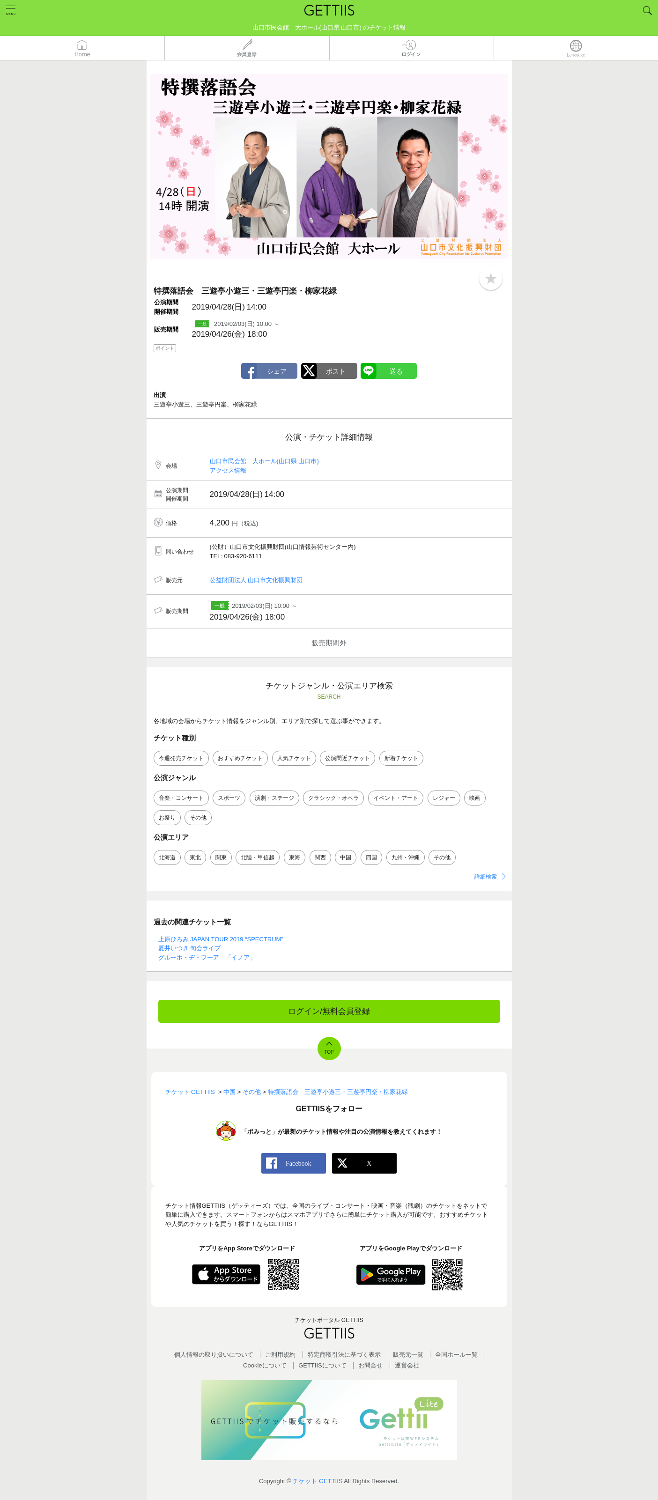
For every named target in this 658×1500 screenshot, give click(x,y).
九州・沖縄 (406, 857)
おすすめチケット (240, 758)
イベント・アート (395, 798)
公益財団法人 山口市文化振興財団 (256, 580)
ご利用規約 (280, 1354)
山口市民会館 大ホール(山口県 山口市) (264, 461)
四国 (371, 857)
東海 (294, 857)
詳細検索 (485, 876)
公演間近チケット (347, 758)
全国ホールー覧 (456, 1354)
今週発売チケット (181, 758)
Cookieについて (264, 1365)
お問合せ (370, 1365)
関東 (221, 857)
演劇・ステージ (274, 798)
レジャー (444, 798)
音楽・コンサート (181, 798)
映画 (475, 798)
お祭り (167, 817)
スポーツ (229, 798)
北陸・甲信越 (257, 857)
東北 (195, 857)
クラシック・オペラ (333, 798)
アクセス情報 (228, 470)
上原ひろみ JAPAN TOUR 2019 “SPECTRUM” (220, 939)
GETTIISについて (322, 1365)
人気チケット (294, 758)
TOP (328, 1052)
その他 (198, 817)
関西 (320, 857)
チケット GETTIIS (317, 1481)
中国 (345, 857)
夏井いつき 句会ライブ (189, 948)
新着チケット (401, 758)
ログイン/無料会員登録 (329, 1011)
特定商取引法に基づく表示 (344, 1354)
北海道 (167, 857)
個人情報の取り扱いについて (213, 1354)
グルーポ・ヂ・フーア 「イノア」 (207, 957)
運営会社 (407, 1365)
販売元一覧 (408, 1354)
